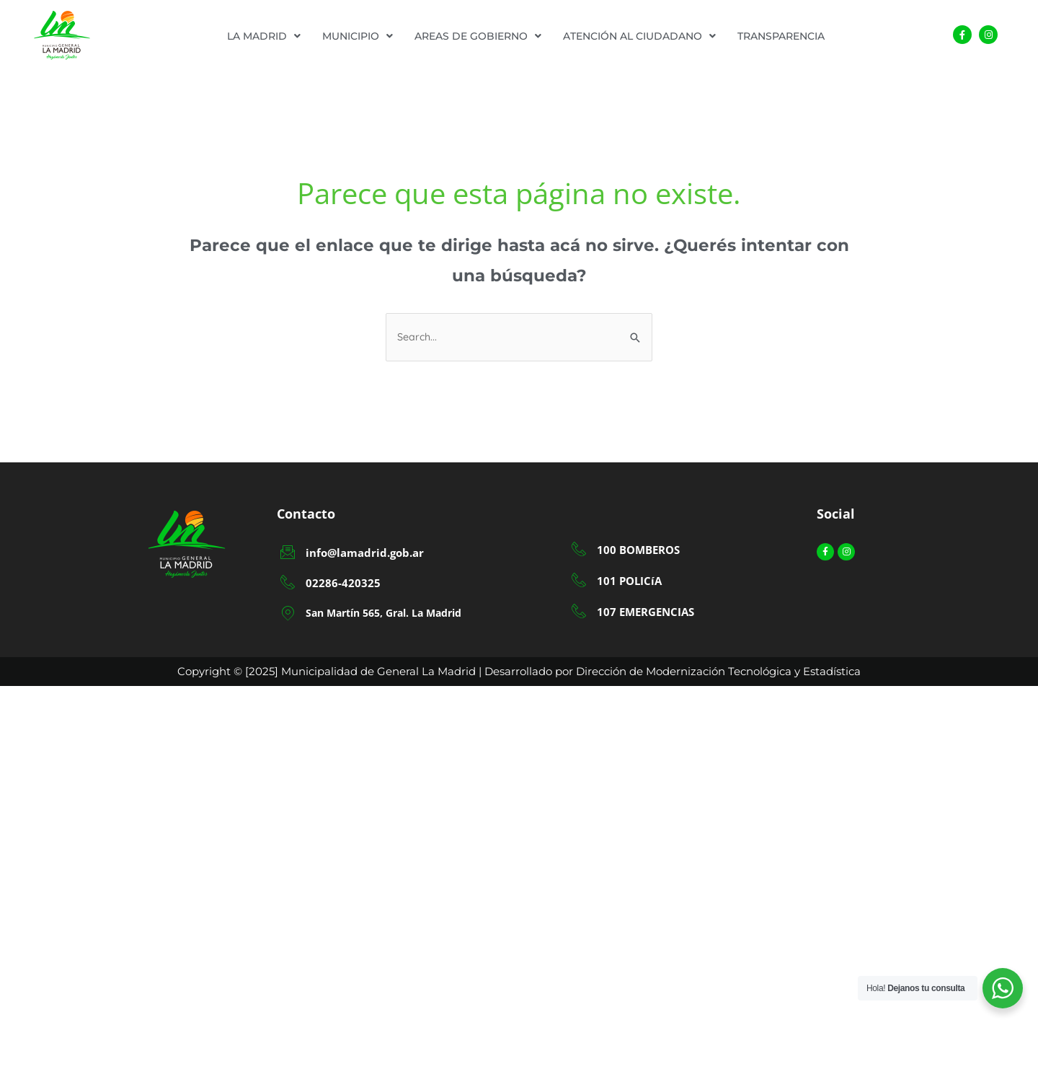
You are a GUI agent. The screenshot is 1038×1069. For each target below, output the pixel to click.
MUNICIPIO (357, 36)
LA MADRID (264, 36)
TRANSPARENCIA (781, 36)
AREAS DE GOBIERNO (477, 36)
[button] (263, 36)
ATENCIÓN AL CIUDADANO (639, 36)
